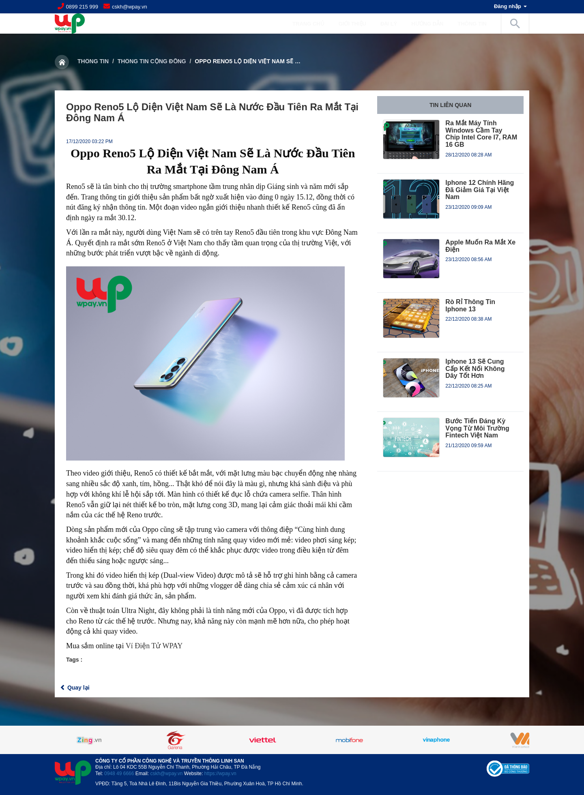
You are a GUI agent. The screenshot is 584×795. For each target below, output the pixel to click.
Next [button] (509, 740)
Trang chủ (308, 24)
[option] (292, 740)
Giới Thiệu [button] (356, 23)
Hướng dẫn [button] (431, 23)
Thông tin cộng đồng (152, 61)
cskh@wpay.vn (129, 7)
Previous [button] (75, 740)
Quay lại (75, 687)
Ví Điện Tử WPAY (154, 646)
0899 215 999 (82, 7)
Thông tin (93, 61)
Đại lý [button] (392, 23)
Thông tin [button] (476, 23)
